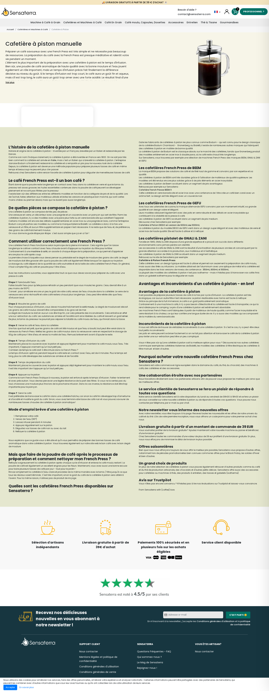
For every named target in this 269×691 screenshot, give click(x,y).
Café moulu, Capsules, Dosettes (145, 22)
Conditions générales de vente (97, 672)
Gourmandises (229, 22)
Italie (53, 160)
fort (148, 196)
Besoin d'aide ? (187, 9)
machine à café (39, 251)
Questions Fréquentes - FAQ (154, 651)
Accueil (10, 29)
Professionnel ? (253, 11)
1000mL (196, 225)
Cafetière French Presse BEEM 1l (155, 189)
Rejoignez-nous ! (147, 668)
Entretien (192, 22)
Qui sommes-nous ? (149, 657)
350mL (206, 269)
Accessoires (176, 22)
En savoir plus (26, 687)
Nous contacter (88, 651)
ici (235, 342)
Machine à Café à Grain (45, 22)
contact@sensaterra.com (194, 14)
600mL (214, 269)
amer (125, 316)
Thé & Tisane (209, 22)
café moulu (88, 306)
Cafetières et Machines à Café (82, 22)
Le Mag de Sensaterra (150, 662)
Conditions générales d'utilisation (216, 621)
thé (196, 171)
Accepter (10, 687)
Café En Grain (113, 22)
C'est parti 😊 (238, 615)
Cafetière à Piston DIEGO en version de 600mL (163, 225)
